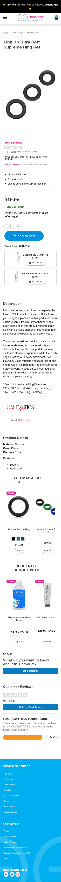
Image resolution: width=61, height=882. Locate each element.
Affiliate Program (10, 842)
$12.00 (19, 544)
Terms (6, 801)
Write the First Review (27, 151)
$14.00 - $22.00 (19, 632)
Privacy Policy (9, 806)
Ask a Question (12, 164)
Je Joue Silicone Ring (19, 529)
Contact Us (8, 779)
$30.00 (47, 542)
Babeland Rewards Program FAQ (17, 853)
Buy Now (18, 550)
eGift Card (8, 774)
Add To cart (24, 236)
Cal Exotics (24, 420)
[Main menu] (5, 19)
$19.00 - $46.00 (47, 630)
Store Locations (10, 836)
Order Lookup (9, 785)
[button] (13, 539)
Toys (6, 32)
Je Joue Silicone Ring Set (47, 531)
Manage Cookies (10, 812)
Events (6, 831)
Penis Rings (33, 32)
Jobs (6, 858)
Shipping (7, 790)
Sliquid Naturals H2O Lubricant (19, 619)
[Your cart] (56, 18)
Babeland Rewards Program (15, 847)
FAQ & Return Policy (12, 795)
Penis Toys (18, 32)
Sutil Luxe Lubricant (47, 617)
